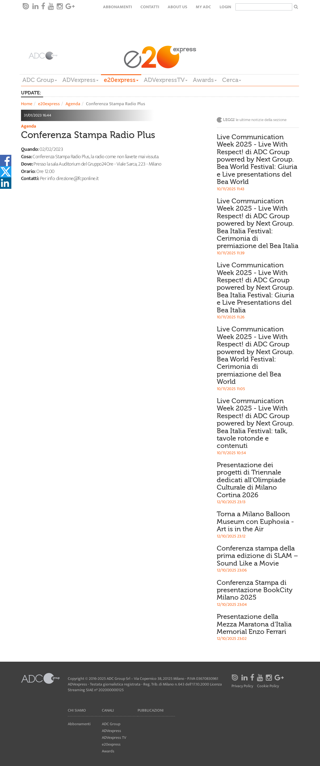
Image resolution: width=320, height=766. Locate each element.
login (225, 6)
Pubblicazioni (151, 710)
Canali (108, 710)
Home (26, 104)
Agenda (73, 104)
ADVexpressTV (166, 80)
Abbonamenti (117, 6)
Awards (205, 80)
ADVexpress (80, 80)
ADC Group (39, 80)
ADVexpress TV (114, 737)
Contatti (149, 6)
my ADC (203, 6)
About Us (177, 6)
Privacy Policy (242, 686)
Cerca (231, 80)
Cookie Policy (268, 686)
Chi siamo (77, 710)
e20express (121, 80)
